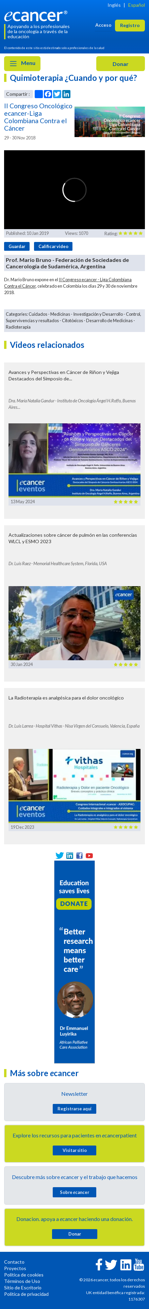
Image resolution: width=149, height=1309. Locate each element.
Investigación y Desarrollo (98, 314)
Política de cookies (24, 1275)
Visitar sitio (75, 1150)
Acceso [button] (103, 25)
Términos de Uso (22, 1281)
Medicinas (60, 314)
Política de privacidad (26, 1294)
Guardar (17, 246)
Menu (22, 64)
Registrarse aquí (74, 1108)
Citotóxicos (72, 320)
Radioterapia (18, 327)
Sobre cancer (74, 1192)
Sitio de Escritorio (23, 1287)
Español (136, 5)
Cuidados (38, 314)
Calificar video (53, 246)
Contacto (14, 1262)
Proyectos (15, 1268)
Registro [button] (130, 25)
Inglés (114, 5)
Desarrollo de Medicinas (109, 320)
